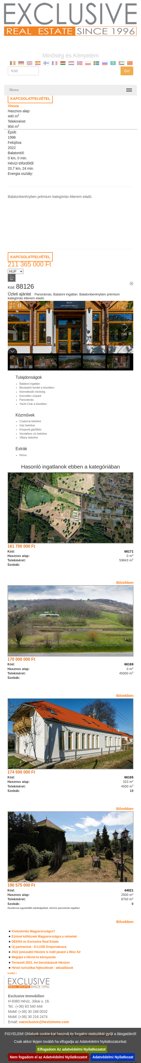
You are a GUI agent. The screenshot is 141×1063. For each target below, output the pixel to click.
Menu (14, 90)
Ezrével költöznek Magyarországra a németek (44, 936)
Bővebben (124, 583)
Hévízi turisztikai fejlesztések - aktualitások (42, 968)
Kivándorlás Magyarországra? (33, 931)
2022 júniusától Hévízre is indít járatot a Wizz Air (46, 952)
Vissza (13, 106)
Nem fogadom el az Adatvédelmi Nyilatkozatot (48, 1057)
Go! (127, 71)
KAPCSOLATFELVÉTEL (30, 98)
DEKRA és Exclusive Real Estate (35, 941)
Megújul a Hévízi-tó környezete (34, 957)
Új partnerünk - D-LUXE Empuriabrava (39, 947)
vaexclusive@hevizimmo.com (44, 1022)
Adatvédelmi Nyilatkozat (112, 1057)
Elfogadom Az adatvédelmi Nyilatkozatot (72, 1049)
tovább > (12, 973)
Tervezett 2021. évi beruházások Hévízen (41, 962)
